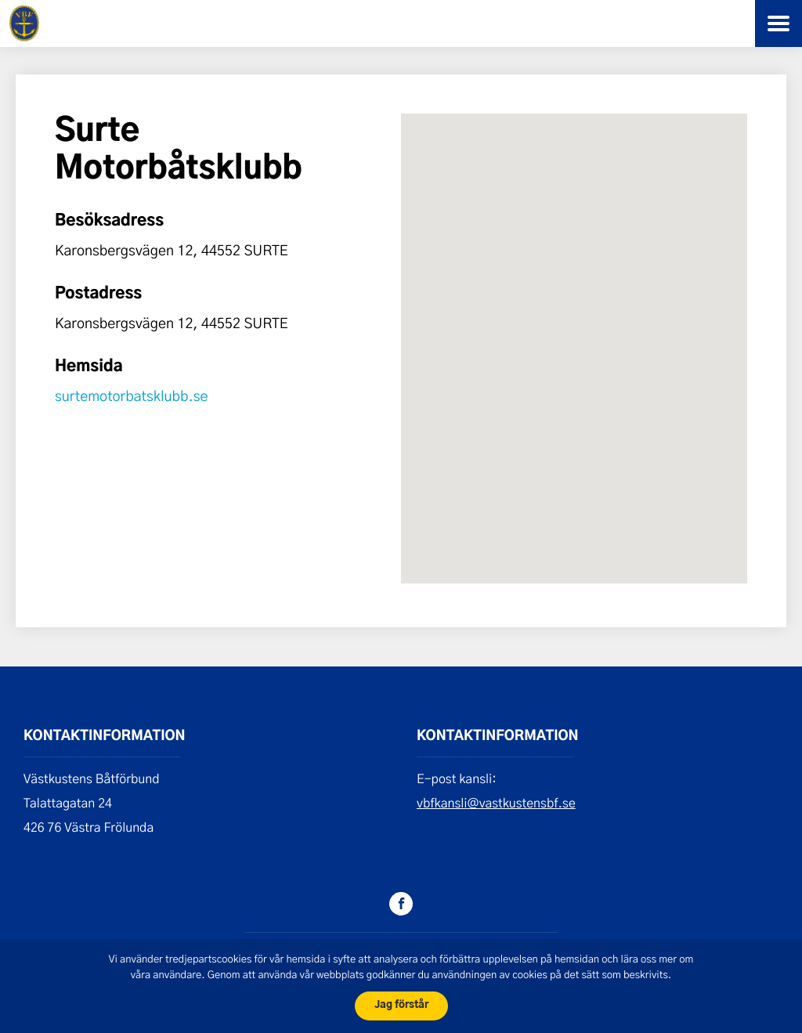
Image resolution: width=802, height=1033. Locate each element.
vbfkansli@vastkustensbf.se (496, 803)
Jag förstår (401, 1005)
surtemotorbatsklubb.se (131, 395)
